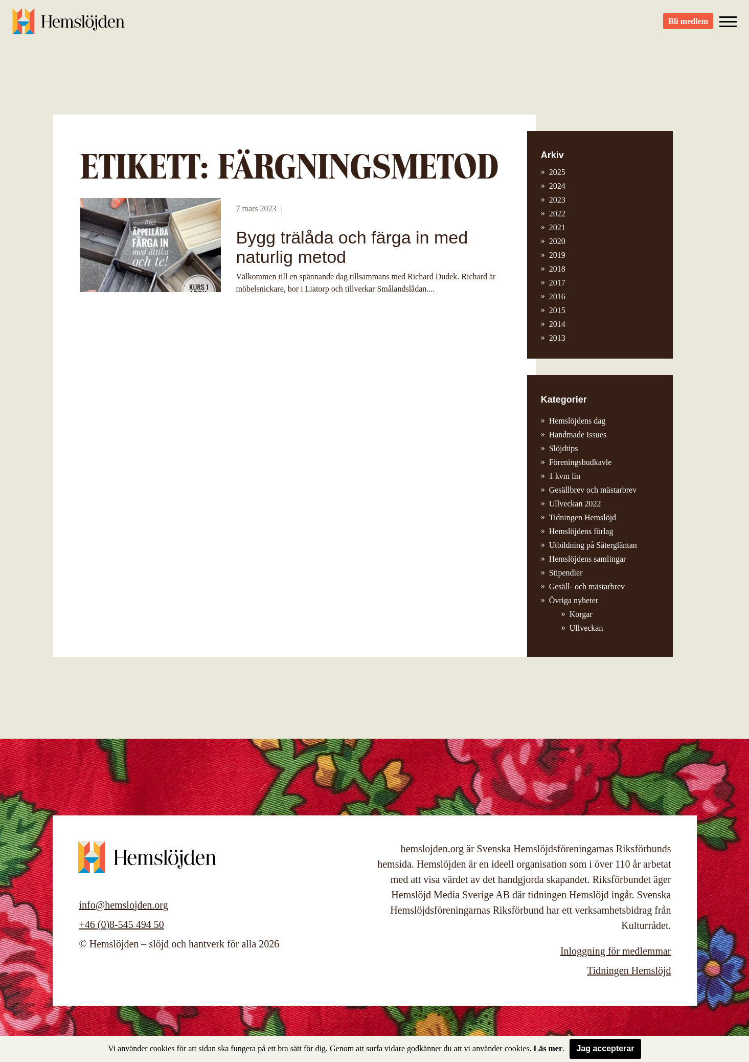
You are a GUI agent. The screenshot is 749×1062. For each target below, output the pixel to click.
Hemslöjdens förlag (581, 531)
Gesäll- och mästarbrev (587, 586)
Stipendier (566, 572)
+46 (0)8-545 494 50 (121, 924)
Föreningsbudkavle (580, 462)
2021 (557, 227)
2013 (557, 338)
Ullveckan (586, 628)
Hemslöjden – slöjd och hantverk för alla (68, 25)
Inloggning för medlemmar (615, 951)
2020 (557, 241)
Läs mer (548, 1048)
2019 (557, 255)
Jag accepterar (605, 1048)
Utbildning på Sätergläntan (593, 545)
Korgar (581, 614)
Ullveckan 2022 (575, 503)
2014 (557, 324)
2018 (557, 268)
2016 (557, 296)
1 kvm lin (564, 476)
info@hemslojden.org (123, 905)
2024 (557, 186)
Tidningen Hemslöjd (582, 517)
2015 (557, 310)
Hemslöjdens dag (577, 420)
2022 (557, 213)
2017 (557, 282)
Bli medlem (688, 25)
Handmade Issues (577, 434)
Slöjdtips (563, 448)
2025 (557, 172)
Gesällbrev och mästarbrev (593, 489)
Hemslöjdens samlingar (587, 559)
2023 (557, 199)
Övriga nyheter (573, 600)
